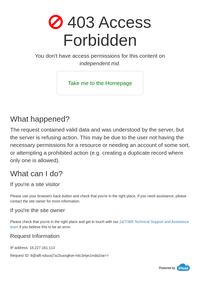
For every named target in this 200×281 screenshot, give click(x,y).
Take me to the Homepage (100, 83)
